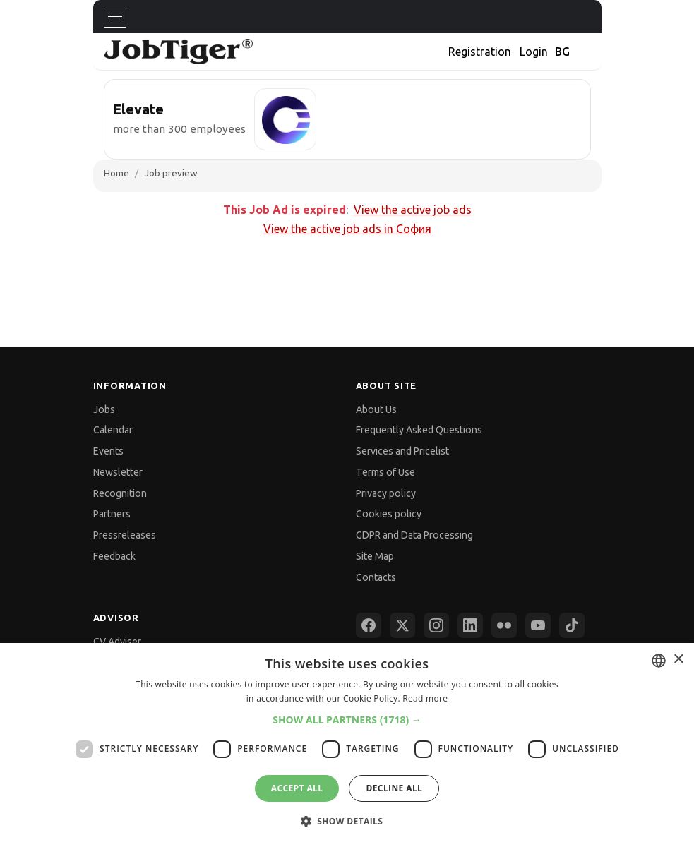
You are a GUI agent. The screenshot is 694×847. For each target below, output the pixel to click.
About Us (376, 409)
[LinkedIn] (470, 625)
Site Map (375, 556)
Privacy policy (386, 493)
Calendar (113, 429)
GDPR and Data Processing (414, 535)
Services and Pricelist (402, 451)
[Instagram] (436, 625)
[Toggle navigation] (115, 17)
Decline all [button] (394, 788)
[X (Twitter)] (402, 625)
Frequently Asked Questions (419, 429)
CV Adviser (117, 641)
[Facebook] (368, 625)
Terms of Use (385, 472)
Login (534, 51)
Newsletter (118, 472)
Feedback (114, 556)
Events (108, 451)
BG (562, 51)
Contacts (376, 577)
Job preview (171, 173)
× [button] (678, 659)
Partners (112, 513)
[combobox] (659, 661)
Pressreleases (124, 535)
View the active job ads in (347, 228)
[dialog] (347, 745)
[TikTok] (572, 625)
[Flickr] (504, 625)
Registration (479, 51)
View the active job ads (413, 209)
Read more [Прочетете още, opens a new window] (425, 698)
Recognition (120, 493)
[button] (347, 719)
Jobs (104, 409)
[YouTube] (538, 625)
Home (116, 173)
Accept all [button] (297, 788)
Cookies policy (388, 513)
